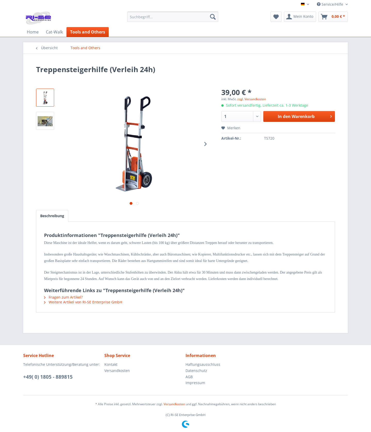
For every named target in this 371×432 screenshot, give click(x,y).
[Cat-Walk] (54, 32)
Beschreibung (52, 215)
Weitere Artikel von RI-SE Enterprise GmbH (83, 302)
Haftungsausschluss (202, 364)
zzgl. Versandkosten (251, 99)
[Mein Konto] (300, 17)
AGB (189, 376)
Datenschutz (196, 370)
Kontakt (110, 364)
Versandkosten (117, 370)
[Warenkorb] (333, 17)
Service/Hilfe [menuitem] (330, 4)
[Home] (32, 32)
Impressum (195, 382)
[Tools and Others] (87, 32)
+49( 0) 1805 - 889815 (48, 377)
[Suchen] (212, 17)
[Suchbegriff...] (172, 17)
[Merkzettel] (276, 17)
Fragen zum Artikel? (63, 297)
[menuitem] (172, 19)
